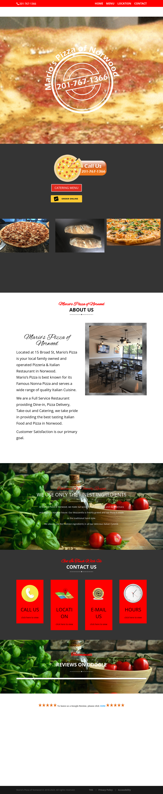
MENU (110, 3)
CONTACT (140, 3)
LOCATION (124, 3)
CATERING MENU (67, 188)
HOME (99, 3)
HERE (102, 705)
